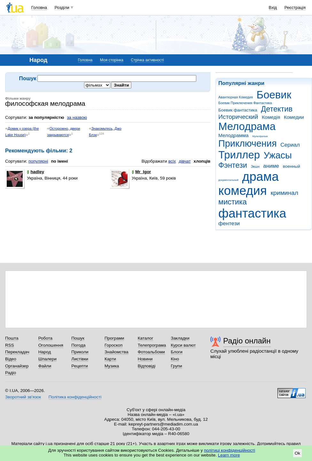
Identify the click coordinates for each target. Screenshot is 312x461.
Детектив (276, 109)
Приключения (247, 143)
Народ (44, 352)
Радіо (10, 372)
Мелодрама (247, 126)
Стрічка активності (147, 60)
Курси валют (183, 345)
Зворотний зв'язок (23, 397)
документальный (228, 180)
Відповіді (147, 366)
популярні (38, 161)
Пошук (77, 338)
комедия (242, 190)
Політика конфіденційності (75, 397)
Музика (112, 366)
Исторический (238, 116)
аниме (271, 166)
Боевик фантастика (237, 110)
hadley (35, 171)
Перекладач (17, 352)
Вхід (273, 7)
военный (291, 166)
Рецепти (79, 366)
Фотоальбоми (151, 352)
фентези (229, 223)
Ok (297, 453)
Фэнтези (232, 165)
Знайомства (117, 352)
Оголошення (50, 345)
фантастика (252, 213)
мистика (232, 202)
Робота (45, 338)
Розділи (62, 7)
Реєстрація (295, 7)
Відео (10, 359)
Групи (176, 366)
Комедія (271, 117)
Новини (145, 359)
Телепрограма (152, 345)
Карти (110, 359)
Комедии (294, 117)
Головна (39, 7)
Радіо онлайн (247, 340)
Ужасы (278, 155)
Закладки (180, 338)
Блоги (177, 352)
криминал (284, 192)
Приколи (79, 352)
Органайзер (16, 366)
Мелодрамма (233, 135)
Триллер (239, 155)
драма (260, 176)
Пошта (11, 338)
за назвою (77, 117)
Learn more (229, 455)
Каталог (145, 338)
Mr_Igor (141, 171)
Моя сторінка (111, 60)
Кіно (175, 359)
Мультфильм (260, 136)
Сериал (290, 145)
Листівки (79, 359)
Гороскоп (113, 345)
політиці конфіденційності (229, 450)
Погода (78, 345)
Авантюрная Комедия (235, 97)
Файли (44, 366)
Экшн (255, 166)
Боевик (274, 95)
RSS (9, 345)
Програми (114, 338)
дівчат (185, 161)
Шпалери (47, 359)
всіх (172, 161)
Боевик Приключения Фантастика (245, 103)
